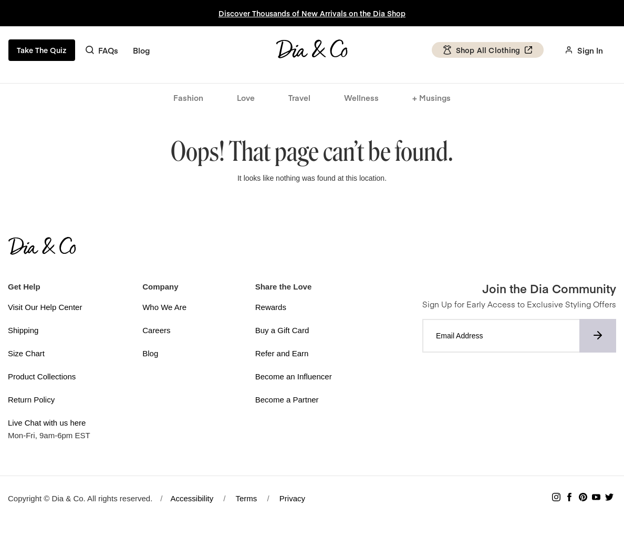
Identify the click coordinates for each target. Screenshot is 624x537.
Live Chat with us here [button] (47, 422)
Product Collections (42, 376)
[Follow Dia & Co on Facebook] (569, 498)
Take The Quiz (42, 50)
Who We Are (164, 307)
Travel (299, 97)
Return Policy (31, 399)
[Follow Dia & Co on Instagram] (556, 498)
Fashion (188, 97)
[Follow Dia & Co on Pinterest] (583, 498)
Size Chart (26, 353)
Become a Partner (287, 399)
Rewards (270, 307)
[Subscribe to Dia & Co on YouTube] (596, 498)
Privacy (292, 498)
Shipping (23, 330)
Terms (246, 498)
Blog (141, 50)
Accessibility (192, 498)
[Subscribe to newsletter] (597, 336)
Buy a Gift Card (282, 330)
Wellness (361, 97)
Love (246, 97)
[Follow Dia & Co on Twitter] (609, 498)
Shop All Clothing (487, 50)
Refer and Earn (282, 353)
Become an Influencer (293, 376)
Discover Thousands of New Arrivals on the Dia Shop (312, 13)
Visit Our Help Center (45, 307)
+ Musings (431, 97)
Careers (156, 330)
